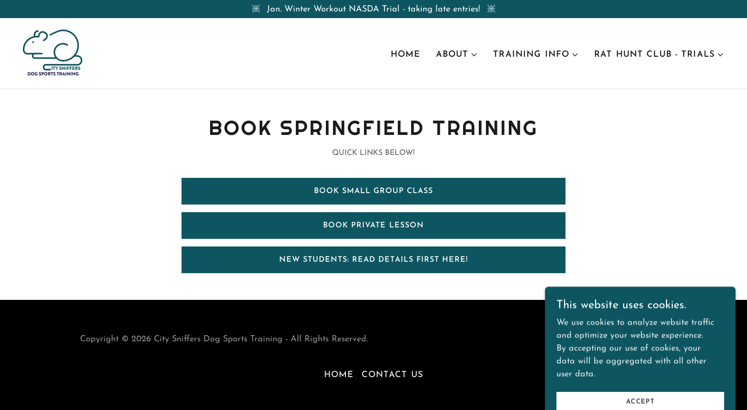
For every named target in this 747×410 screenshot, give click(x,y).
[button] (457, 55)
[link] (52, 52)
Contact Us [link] (392, 374)
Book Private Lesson (373, 225)
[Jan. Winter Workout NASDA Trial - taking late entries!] (373, 9)
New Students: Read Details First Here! (373, 260)
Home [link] (406, 54)
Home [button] (339, 374)
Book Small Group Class (373, 191)
